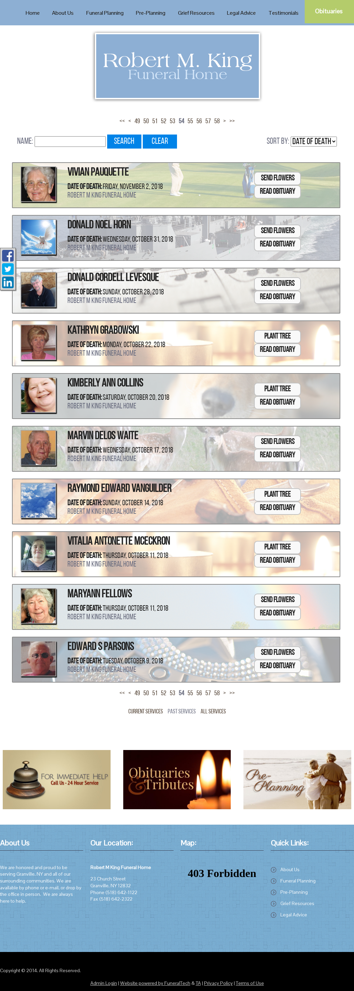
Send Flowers (277, 178)
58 (217, 121)
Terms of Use (250, 983)
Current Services (145, 712)
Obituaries (328, 11)
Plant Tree (277, 337)
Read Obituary (277, 192)
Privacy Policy (218, 983)
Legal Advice (293, 915)
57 (208, 121)
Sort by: (278, 141)
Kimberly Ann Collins (105, 383)
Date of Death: (84, 187)
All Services (213, 712)
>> (232, 121)
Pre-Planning (294, 892)
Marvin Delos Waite (102, 436)
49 (137, 121)
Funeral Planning (298, 881)
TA (198, 983)
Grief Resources (297, 903)
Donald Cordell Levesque (113, 278)
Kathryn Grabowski (103, 331)
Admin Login (103, 983)
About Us (290, 869)
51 (154, 121)
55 (190, 121)
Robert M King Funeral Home (101, 196)
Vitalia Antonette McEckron (118, 541)
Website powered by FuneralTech (155, 983)
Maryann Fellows (99, 594)
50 (146, 121)
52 (163, 121)
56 (199, 121)
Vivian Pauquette (98, 172)
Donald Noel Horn (99, 225)
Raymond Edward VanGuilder (119, 489)
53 (172, 121)
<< (122, 121)
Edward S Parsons (100, 647)
